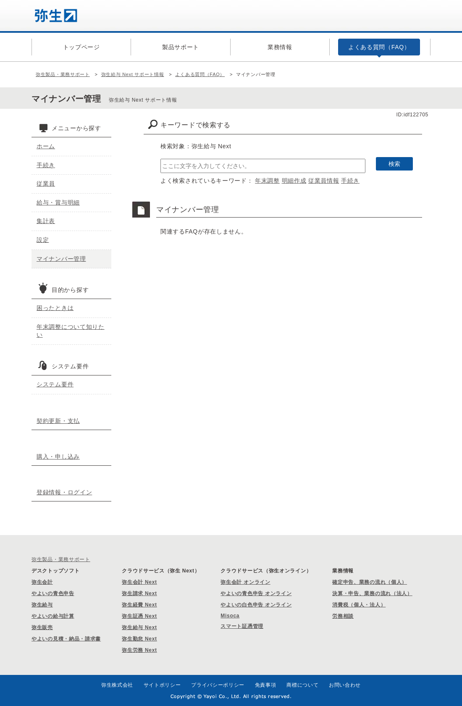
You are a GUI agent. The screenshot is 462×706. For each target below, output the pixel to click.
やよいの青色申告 (53, 593)
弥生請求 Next (139, 593)
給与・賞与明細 (58, 202)
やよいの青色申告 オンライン (255, 593)
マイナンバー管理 (61, 258)
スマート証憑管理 (241, 626)
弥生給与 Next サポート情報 (132, 74)
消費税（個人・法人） (359, 605)
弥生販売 (42, 627)
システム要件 (55, 384)
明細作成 (294, 180)
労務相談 (343, 616)
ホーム (46, 146)
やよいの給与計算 (53, 616)
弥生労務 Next (139, 650)
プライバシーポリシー (217, 685)
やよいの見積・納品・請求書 (66, 639)
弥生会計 (42, 582)
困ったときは (55, 307)
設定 (43, 239)
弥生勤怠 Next (139, 639)
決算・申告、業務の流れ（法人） (372, 593)
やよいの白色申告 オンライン (255, 605)
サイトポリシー (162, 685)
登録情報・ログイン (64, 492)
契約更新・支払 (58, 420)
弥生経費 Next (139, 605)
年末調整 (267, 180)
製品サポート (180, 47)
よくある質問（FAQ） (379, 47)
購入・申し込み (58, 456)
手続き (350, 180)
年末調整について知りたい (71, 331)
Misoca (229, 616)
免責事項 (265, 685)
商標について (302, 685)
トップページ (81, 47)
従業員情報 (323, 180)
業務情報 (280, 47)
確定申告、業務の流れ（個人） (369, 582)
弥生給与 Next (139, 627)
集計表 (46, 221)
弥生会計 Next (139, 582)
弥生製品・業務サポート (63, 74)
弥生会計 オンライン (245, 582)
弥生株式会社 (117, 685)
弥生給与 (42, 605)
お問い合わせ (345, 685)
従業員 (46, 183)
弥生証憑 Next (139, 616)
